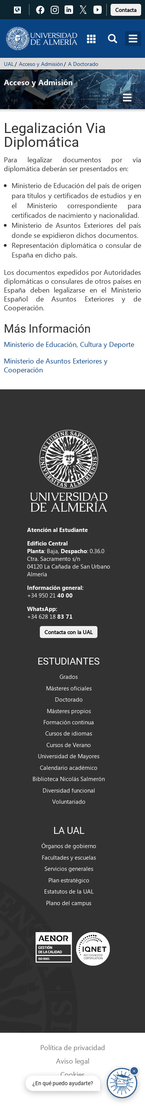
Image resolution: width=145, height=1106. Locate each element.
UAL (9, 63)
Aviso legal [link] (72, 1061)
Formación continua (68, 722)
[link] (126, 8)
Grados (69, 676)
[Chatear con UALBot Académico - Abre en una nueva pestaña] (122, 1083)
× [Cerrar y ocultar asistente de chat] (134, 1070)
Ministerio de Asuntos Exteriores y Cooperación (55, 365)
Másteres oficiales (69, 688)
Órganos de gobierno (68, 846)
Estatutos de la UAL (69, 891)
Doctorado (69, 699)
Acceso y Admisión (41, 63)
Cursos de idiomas (68, 733)
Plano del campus (68, 903)
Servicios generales (68, 868)
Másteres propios (69, 711)
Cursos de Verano (68, 745)
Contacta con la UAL (68, 632)
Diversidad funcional (69, 790)
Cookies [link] (72, 1074)
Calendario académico (68, 767)
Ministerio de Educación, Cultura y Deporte (69, 344)
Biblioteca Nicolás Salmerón (68, 779)
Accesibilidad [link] (72, 1088)
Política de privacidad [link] (72, 1047)
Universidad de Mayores (68, 756)
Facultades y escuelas (69, 857)
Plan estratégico (68, 880)
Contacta (125, 9)
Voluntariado (68, 801)
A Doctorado (83, 63)
